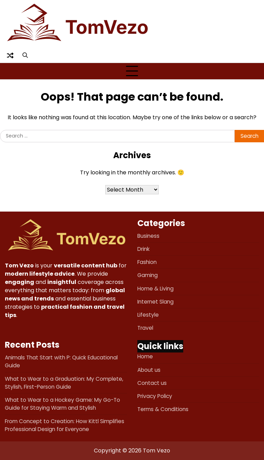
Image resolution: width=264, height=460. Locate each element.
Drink (143, 249)
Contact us (152, 383)
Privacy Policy (154, 396)
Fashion (147, 262)
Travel (145, 327)
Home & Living (155, 288)
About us (148, 370)
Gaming (147, 275)
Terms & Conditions (162, 409)
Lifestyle (148, 314)
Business (148, 235)
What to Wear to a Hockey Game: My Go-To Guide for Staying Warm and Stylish (62, 403)
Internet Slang (155, 301)
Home (145, 356)
